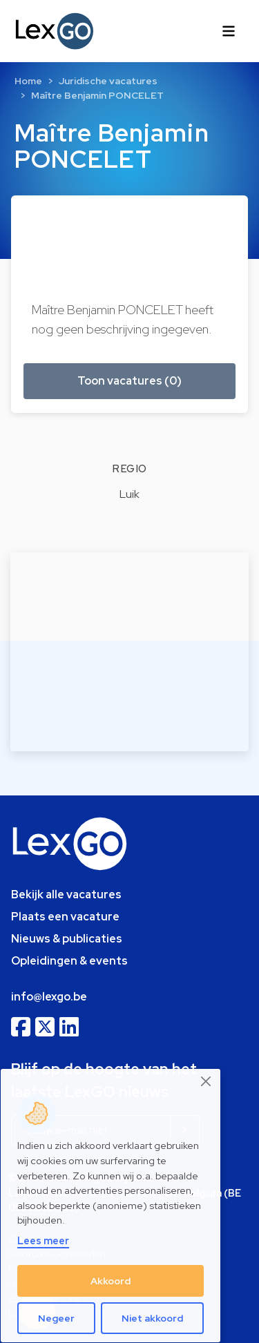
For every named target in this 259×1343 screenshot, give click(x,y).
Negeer (56, 1318)
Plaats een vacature (65, 916)
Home (28, 81)
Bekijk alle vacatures (66, 894)
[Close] (206, 1081)
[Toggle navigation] (228, 31)
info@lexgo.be (49, 996)
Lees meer (43, 1240)
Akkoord (110, 1281)
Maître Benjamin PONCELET (97, 95)
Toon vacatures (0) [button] (129, 381)
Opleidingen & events (69, 961)
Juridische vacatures (108, 81)
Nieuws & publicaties (66, 938)
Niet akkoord (152, 1318)
